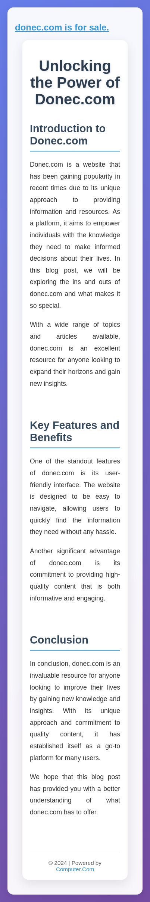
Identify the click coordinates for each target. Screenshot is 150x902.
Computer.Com (75, 869)
